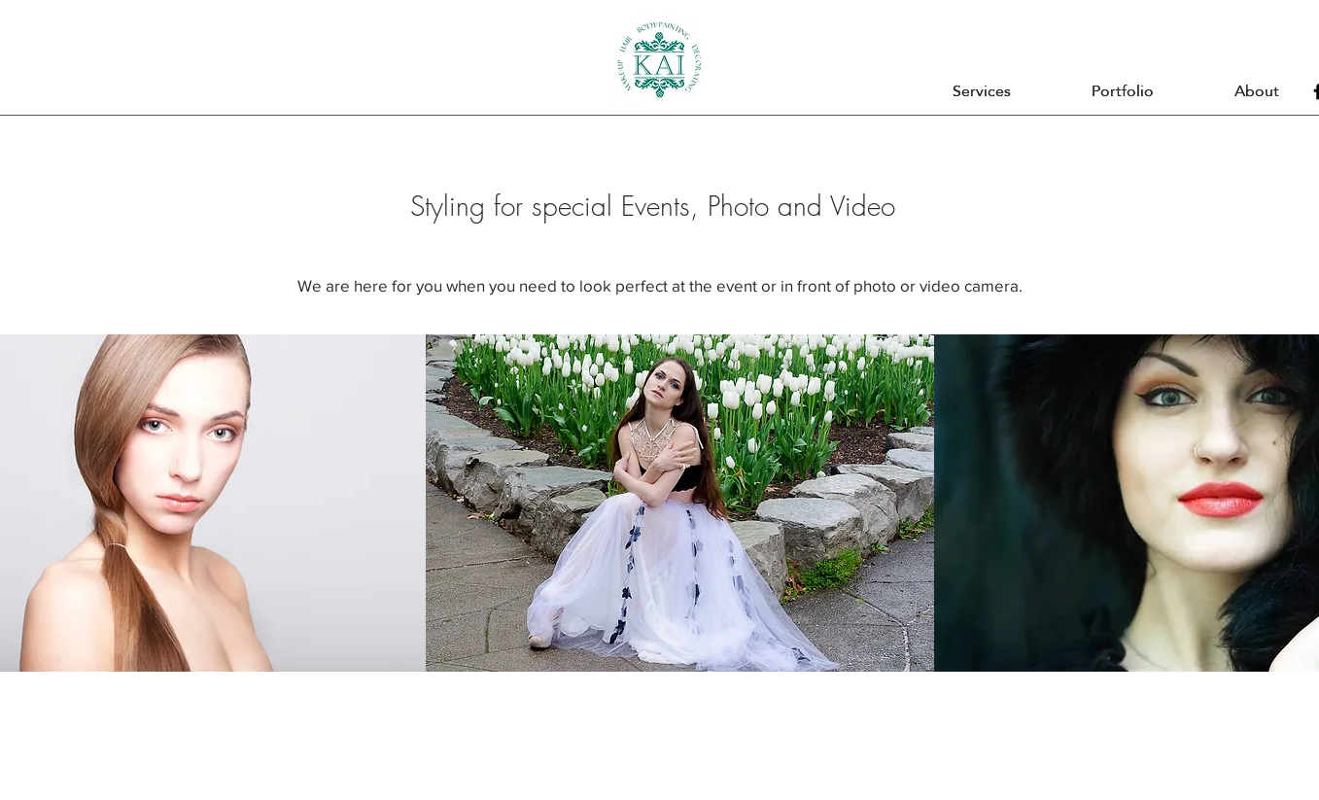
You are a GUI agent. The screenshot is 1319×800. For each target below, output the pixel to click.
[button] (982, 91)
